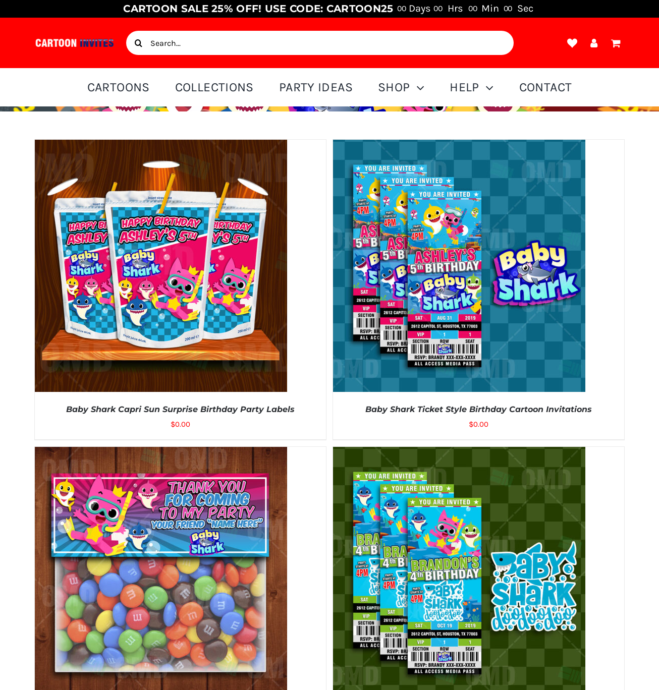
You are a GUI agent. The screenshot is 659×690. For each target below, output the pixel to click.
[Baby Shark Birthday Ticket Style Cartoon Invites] (459, 453)
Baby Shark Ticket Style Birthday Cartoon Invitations (478, 409)
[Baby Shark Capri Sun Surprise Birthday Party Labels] (161, 146)
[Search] (138, 43)
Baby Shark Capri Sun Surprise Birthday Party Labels (180, 409)
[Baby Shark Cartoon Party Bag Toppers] (161, 453)
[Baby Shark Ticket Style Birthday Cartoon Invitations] (459, 146)
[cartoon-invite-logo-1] (74, 41)
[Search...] (320, 43)
